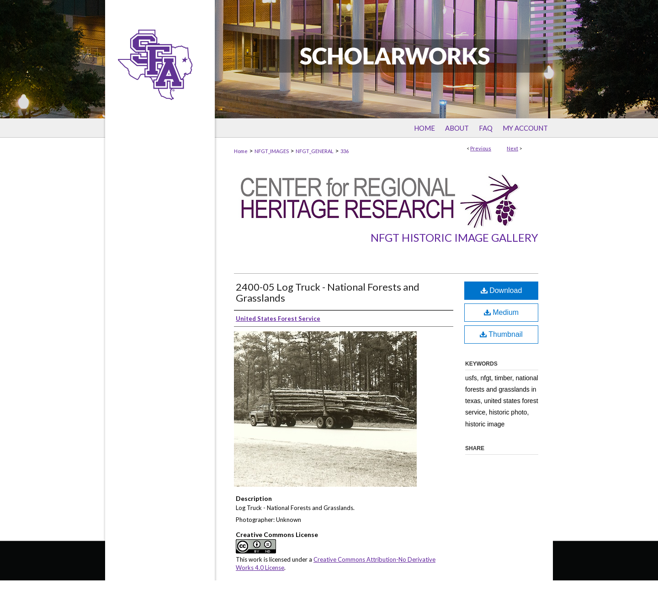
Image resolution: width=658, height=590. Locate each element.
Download (501, 290)
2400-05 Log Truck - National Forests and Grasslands (327, 292)
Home (241, 151)
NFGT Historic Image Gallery (454, 237)
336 (344, 151)
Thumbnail (501, 334)
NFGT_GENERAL (315, 151)
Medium (501, 312)
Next (512, 148)
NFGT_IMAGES (272, 151)
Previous (480, 148)
